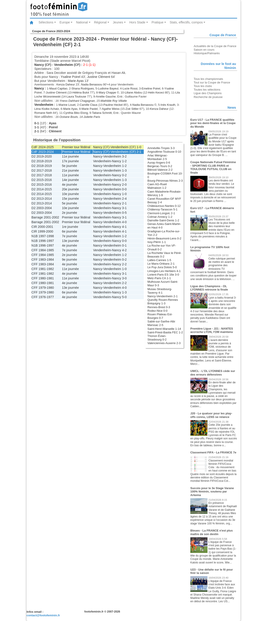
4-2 (124, 250)
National (82, 22)
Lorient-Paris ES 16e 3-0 (163, 274)
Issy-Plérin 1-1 (157, 242)
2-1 (139, 152)
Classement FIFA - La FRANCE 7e (213, 452)
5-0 (124, 297)
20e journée (70, 189)
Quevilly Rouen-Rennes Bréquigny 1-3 (163, 301)
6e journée (69, 231)
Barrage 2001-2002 (45, 217)
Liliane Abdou (133, 92)
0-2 (124, 175)
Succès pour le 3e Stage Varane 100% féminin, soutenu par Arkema (212, 491)
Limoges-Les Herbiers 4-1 (164, 271)
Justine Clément (98, 77)
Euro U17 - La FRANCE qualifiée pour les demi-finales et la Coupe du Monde (213, 123)
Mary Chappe (107, 92)
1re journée (70, 226)
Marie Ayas (76, 81)
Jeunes (118, 22)
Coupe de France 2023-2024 (51, 31)
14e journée (70, 180)
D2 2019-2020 (41, 156)
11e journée (70, 156)
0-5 (124, 212)
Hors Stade (137, 22)
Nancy (39, 64)
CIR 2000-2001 (42, 226)
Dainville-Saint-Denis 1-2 (163, 220)
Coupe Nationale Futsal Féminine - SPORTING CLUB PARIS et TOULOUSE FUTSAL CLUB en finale (213, 167)
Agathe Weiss (111, 108)
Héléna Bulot (80, 92)
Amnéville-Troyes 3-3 (161, 148)
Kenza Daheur (65, 84)
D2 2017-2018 (41, 170)
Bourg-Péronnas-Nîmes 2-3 (165, 180)
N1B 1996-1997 (42, 241)
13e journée (70, 241)
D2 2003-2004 (41, 208)
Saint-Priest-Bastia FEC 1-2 (165, 332)
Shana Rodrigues (83, 88)
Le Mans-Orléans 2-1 (161, 263)
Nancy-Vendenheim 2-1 (163, 296)
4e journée (69, 184)
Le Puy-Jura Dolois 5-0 (162, 267)
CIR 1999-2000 (42, 231)
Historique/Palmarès (207, 53)
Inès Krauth (168, 104)
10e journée (70, 194)
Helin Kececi (156, 92)
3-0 (124, 278)
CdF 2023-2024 (42, 152)
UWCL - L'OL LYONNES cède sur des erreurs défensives (212, 372)
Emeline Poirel (151, 88)
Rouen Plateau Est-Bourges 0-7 (160, 316)
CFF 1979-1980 (42, 287)
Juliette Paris (92, 116)
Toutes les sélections (207, 89)
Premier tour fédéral (76, 147)
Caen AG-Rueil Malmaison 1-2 (157, 186)
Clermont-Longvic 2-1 (161, 213)
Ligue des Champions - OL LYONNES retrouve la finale (209, 288)
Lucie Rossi (130, 88)
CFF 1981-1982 (42, 269)
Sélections (46, 22)
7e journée (69, 236)
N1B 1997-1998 (42, 236)
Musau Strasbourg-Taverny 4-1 (160, 290)
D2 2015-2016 (41, 180)
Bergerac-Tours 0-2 (160, 166)
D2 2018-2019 (41, 161)
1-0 (139, 147)
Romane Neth (43, 112)
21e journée (70, 170)
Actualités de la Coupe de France (215, 46)
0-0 (124, 189)
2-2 (124, 264)
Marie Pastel (90, 108)
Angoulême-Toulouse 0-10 (164, 151)
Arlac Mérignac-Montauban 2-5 (158, 157)
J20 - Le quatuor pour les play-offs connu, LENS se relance (211, 415)
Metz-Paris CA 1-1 (159, 278)
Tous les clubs (203, 86)
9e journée (69, 259)
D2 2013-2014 (41, 198)
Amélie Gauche (106, 96)
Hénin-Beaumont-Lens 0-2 (164, 238)
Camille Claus (88, 104)
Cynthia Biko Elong (76, 112)
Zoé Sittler (132, 108)
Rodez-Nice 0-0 (158, 310)
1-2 (124, 161)
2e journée (69, 212)
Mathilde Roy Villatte (114, 100)
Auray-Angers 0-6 (159, 162)
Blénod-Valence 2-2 (160, 169)
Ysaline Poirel (70, 77)
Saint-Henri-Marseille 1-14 (164, 328)
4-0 (124, 222)
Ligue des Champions (208, 93)
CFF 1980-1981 (42, 278)
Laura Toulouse (76, 96)
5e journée (69, 166)
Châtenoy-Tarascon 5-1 (163, 209)
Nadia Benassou (91, 84)
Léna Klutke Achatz (46, 108)
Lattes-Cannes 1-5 (159, 260)
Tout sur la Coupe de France (212, 82)
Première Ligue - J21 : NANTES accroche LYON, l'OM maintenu (211, 330)
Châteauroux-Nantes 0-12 (164, 206)
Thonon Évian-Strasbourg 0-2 (157, 337)
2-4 (124, 198)
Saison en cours (204, 49)
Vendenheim (63, 64)
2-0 (124, 184)
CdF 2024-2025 (42, 147)
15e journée (70, 198)
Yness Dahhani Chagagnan (77, 100)
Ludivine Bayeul (108, 88)
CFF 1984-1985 (42, 250)
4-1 (124, 226)
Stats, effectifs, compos (186, 22)
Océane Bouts (69, 116)
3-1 (124, 208)
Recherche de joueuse (208, 97)
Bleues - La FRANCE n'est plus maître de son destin (211, 532)
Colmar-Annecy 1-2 (160, 216)
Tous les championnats (208, 79)
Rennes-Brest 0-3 (159, 307)
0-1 (124, 245)
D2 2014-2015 (41, 189)
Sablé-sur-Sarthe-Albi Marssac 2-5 (161, 323)
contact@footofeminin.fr (43, 615)
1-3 (124, 170)
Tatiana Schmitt (102, 112)
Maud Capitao (58, 88)
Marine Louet (67, 104)
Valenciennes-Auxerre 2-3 (164, 343)
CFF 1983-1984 (42, 259)
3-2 (124, 156)
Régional (100, 22)
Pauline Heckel (113, 104)
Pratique (158, 22)
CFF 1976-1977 (42, 297)
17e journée (70, 161)
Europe (65, 22)
